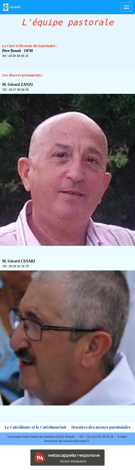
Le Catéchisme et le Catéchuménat (35, 427)
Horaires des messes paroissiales (100, 427)
